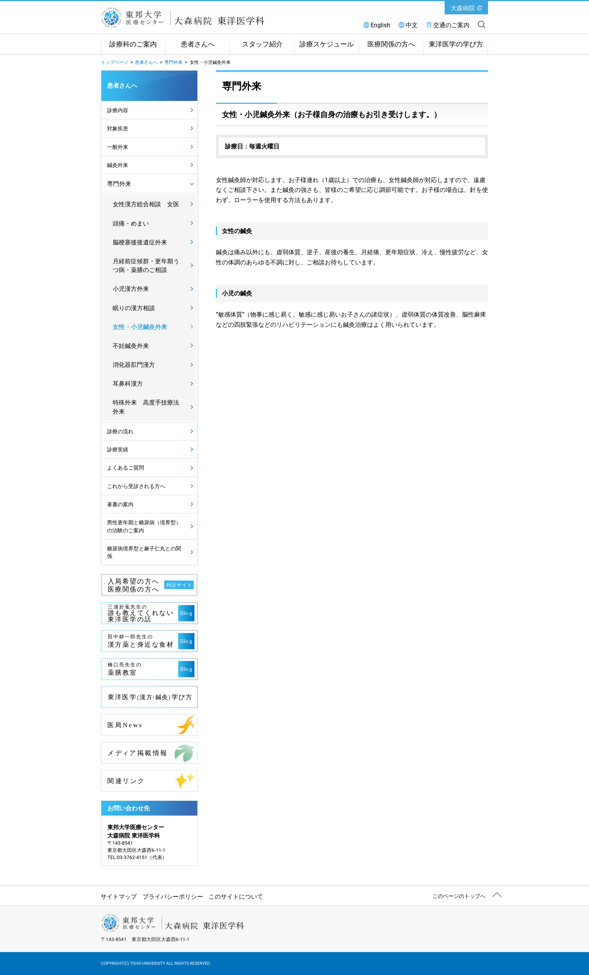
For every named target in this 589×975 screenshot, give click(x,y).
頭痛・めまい (131, 223)
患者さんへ (198, 44)
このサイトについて (236, 896)
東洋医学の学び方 (456, 44)
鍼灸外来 (117, 165)
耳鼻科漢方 (128, 383)
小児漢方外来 (131, 288)
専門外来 (173, 62)
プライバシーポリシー (173, 896)
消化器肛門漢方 (134, 364)
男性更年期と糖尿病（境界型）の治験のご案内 (144, 526)
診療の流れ (120, 431)
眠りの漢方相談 (134, 308)
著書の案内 (120, 504)
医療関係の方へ (391, 44)
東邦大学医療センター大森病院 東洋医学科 (191, 18)
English (380, 25)
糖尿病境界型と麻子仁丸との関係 (144, 552)
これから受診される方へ (136, 486)
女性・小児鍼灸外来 (140, 327)
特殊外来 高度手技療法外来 (146, 407)
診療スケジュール (326, 44)
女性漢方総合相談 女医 (146, 204)
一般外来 (117, 147)
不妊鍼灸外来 (131, 345)
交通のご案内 (451, 25)
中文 (412, 25)
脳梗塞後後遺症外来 (140, 242)
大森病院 (463, 8)
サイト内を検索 (481, 24)
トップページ (114, 62)
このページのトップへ (458, 896)
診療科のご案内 (133, 44)
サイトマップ (119, 896)
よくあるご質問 (125, 468)
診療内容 (117, 110)
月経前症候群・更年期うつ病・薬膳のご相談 (146, 265)
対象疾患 (117, 128)
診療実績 (117, 450)
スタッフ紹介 (262, 44)
